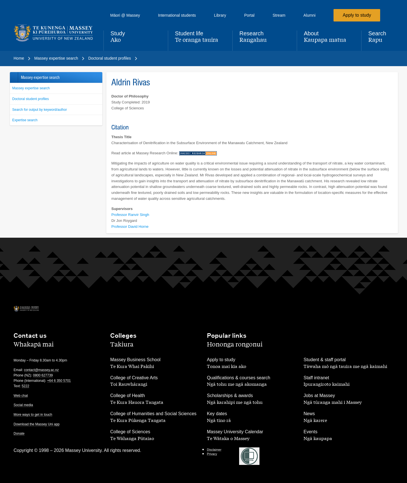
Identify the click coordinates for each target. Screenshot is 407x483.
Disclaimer (214, 449)
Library (220, 15)
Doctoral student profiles (30, 99)
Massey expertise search (31, 88)
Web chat (21, 396)
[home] (54, 33)
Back (13, 77)
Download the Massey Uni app (37, 424)
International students (177, 15)
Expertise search (24, 120)
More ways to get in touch (33, 415)
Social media (23, 405)
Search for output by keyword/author (39, 110)
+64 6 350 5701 (59, 381)
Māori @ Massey (125, 15)
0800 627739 (43, 375)
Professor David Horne (130, 226)
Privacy (212, 454)
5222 (25, 386)
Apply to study (357, 15)
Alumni (310, 15)
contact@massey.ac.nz (41, 370)
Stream (278, 15)
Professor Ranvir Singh (130, 215)
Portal (249, 15)
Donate (19, 434)
